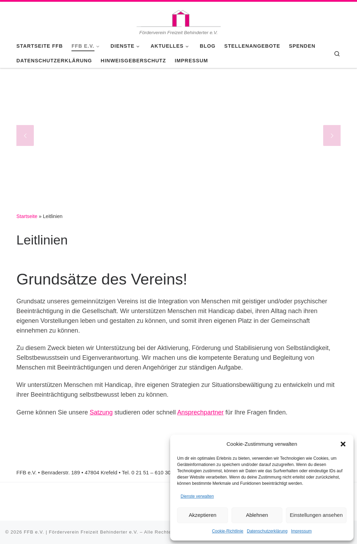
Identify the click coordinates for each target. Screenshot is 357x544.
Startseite (26, 216)
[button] (343, 444)
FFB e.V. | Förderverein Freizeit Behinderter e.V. (81, 532)
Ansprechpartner (200, 412)
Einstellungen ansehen (316, 515)
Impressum (301, 531)
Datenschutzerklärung (267, 531)
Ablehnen (257, 515)
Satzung (101, 412)
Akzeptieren (202, 515)
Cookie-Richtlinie (227, 531)
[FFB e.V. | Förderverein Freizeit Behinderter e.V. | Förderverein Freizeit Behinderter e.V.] (178, 15)
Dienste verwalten (197, 496)
